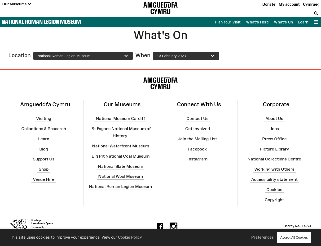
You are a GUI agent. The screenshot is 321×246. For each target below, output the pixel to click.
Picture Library (274, 148)
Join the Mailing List (197, 139)
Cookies (274, 189)
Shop (43, 169)
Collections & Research (43, 128)
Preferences (262, 237)
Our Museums (16, 4)
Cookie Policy (130, 237)
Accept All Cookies (294, 237)
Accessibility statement (274, 179)
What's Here (257, 22)
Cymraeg (311, 4)
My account (289, 4)
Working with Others (274, 169)
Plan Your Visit (228, 22)
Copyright (274, 199)
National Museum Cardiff (120, 118)
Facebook (197, 148)
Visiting (43, 118)
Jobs (274, 128)
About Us (274, 118)
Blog (43, 148)
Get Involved (197, 128)
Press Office (274, 139)
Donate (268, 4)
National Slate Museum (120, 166)
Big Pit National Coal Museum (121, 156)
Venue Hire (43, 179)
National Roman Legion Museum (41, 21)
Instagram (197, 159)
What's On (283, 22)
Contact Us (197, 118)
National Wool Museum (120, 176)
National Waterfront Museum (120, 146)
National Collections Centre (274, 159)
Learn (303, 22)
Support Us (43, 159)
